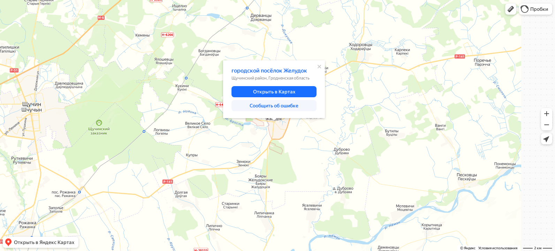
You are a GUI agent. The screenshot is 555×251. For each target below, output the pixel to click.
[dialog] (274, 89)
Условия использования (497, 248)
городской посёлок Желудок (269, 70)
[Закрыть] (319, 66)
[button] (510, 9)
